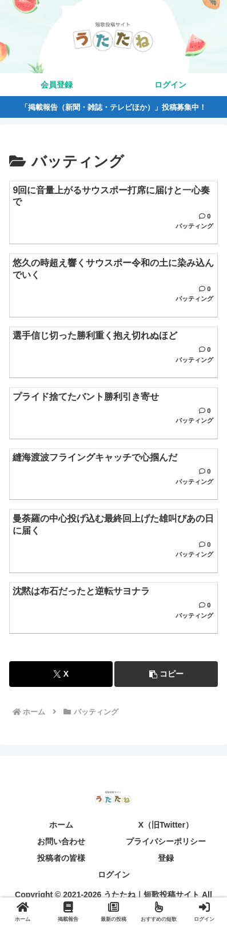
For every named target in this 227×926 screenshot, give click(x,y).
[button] (166, 674)
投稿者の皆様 (61, 858)
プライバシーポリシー (166, 841)
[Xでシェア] (61, 674)
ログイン (114, 874)
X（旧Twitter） (165, 824)
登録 (166, 858)
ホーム (61, 824)
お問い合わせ (61, 841)
